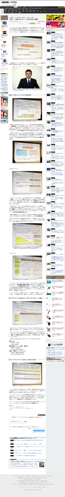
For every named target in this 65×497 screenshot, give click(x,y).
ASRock (23, 10)
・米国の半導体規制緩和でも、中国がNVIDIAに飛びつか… (4, 79)
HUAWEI (30, 10)
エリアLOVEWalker (18, 484)
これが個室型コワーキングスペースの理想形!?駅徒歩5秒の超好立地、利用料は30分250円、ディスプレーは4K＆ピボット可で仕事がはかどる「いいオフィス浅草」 (57, 258)
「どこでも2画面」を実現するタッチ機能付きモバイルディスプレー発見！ (57, 183)
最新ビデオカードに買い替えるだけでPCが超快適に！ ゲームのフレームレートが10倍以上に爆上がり (57, 232)
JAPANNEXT (12, 12)
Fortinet (34, 11)
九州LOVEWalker (40, 484)
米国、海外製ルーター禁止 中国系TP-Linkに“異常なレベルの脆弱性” (25, 464)
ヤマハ (37, 11)
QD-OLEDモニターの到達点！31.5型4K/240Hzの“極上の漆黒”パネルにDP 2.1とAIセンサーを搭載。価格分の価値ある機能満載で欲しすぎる (57, 140)
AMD (9, 10)
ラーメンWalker (13, 484)
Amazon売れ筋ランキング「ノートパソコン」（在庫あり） (4, 17)
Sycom (16, 9)
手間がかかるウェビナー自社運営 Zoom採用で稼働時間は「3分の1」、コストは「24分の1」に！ (58, 165)
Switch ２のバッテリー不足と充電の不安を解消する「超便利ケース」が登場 (57, 149)
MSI (23, 9)
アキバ (35, 6)
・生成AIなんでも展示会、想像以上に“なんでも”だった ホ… (4, 76)
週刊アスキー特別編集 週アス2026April (4, 108)
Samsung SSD (19, 480)
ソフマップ (34, 479)
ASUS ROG (12, 10)
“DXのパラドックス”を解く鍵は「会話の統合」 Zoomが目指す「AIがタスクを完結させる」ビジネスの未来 (57, 109)
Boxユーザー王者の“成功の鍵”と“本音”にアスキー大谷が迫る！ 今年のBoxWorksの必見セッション (57, 174)
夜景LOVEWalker (35, 484)
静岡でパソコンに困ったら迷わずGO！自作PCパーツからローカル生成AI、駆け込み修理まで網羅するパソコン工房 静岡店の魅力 (57, 46)
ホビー (27, 6)
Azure (16, 11)
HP (30, 9)
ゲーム (46, 475)
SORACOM (28, 480)
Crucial (27, 10)
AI (15, 475)
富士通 (5, 9)
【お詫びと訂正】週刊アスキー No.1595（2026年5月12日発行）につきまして (55, 350)
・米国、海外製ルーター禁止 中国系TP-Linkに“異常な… (4, 82)
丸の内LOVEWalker (46, 484)
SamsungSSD (19, 10)
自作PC (31, 6)
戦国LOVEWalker (51, 484)
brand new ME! (38, 479)
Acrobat (9, 11)
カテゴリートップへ (41, 415)
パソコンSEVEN (20, 9)
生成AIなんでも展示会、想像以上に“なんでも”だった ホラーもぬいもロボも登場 (28, 461)
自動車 (24, 6)
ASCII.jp (5, 2)
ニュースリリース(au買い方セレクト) (17, 406)
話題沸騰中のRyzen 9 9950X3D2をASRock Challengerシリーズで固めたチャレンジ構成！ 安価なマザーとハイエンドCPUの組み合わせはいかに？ (57, 215)
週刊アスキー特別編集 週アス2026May (4, 94)
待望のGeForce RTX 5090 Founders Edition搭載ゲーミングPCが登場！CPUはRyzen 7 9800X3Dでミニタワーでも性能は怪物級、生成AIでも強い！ (57, 80)
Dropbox (23, 11)
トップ (1, 6)
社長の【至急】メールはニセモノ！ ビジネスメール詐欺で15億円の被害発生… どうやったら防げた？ (57, 90)
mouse (9, 9)
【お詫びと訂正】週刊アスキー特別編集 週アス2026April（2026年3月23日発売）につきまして (55, 352)
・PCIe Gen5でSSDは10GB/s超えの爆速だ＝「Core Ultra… (4, 85)
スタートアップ (43, 475)
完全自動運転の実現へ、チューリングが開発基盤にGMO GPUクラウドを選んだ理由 (57, 131)
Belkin (37, 10)
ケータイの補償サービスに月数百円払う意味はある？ (25, 455)
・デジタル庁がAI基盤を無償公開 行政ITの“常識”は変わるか (4, 88)
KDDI (11, 409)
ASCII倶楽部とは (5, 90)
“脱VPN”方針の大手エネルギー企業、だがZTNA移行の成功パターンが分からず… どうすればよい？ (57, 208)
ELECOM (5, 10)
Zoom (41, 11)
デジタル (13, 2)
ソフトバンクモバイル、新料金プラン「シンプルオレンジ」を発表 (28, 444)
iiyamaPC (12, 9)
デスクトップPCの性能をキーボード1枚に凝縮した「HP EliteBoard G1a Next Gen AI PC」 (57, 241)
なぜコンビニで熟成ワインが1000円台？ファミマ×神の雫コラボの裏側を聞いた (57, 265)
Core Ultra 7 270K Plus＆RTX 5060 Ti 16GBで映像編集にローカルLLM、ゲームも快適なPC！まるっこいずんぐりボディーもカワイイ (57, 98)
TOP (14, 475)
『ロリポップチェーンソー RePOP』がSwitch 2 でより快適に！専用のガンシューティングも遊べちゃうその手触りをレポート (57, 157)
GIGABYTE (16, 10)
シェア (21, 23)
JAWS (5, 11)
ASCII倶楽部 (61, 7)
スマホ (38, 6)
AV (33, 6)
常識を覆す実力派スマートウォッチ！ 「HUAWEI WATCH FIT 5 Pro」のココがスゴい (57, 70)
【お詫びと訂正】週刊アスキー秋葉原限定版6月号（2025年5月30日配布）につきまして (55, 355)
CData (27, 11)
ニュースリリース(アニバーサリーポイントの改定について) (21, 408)
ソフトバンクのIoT (44, 11)
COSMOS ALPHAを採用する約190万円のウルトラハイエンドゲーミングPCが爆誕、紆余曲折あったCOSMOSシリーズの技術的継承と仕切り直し (57, 36)
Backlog (30, 11)
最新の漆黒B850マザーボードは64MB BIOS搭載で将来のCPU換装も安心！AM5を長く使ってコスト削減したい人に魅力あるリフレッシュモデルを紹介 (57, 224)
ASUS (27, 9)
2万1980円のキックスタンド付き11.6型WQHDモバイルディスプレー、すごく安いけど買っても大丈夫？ (57, 62)
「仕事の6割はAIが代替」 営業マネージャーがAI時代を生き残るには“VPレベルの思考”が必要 (57, 117)
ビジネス (8, 6)
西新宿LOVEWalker (29, 484)
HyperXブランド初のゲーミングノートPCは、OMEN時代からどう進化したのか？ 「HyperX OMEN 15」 (57, 249)
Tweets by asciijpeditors (50, 28)
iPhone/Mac (20, 6)
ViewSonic (34, 10)
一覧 (28, 23)
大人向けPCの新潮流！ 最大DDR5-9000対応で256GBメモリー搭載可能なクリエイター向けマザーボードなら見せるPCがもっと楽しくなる (57, 124)
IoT (5, 6)
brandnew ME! (20, 12)
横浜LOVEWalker (24, 484)
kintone (13, 11)
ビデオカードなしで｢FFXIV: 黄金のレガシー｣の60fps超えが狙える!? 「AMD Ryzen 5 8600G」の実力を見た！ (57, 272)
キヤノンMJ (30, 478)
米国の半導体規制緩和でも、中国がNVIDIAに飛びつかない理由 (24, 463)
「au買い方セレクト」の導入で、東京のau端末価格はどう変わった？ (28, 453)
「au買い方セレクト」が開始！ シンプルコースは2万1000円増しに (28, 450)
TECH (12, 6)
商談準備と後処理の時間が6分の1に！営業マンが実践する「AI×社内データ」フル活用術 (57, 191)
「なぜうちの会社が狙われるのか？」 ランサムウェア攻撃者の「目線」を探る (57, 198)
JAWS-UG (22, 478)
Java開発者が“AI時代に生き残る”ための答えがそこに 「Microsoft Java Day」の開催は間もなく (57, 55)
